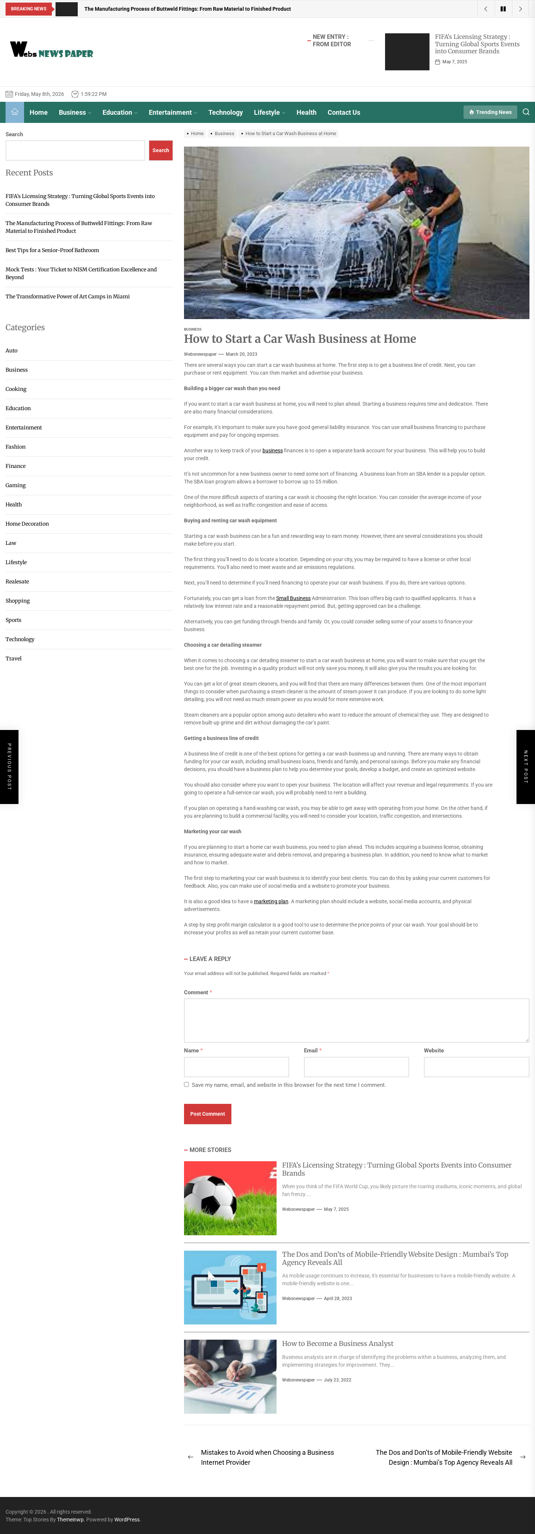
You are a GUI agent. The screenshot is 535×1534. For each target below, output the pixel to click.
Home (39, 112)
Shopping (18, 600)
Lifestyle (269, 112)
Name (193, 1050)
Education (120, 112)
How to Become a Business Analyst (338, 1343)
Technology (225, 112)
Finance (16, 466)
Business (75, 112)
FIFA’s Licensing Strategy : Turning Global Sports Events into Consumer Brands (477, 43)
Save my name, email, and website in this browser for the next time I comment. (289, 1085)
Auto (11, 350)
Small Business (293, 598)
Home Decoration (27, 523)
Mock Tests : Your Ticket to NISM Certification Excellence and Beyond (81, 273)
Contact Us (344, 112)
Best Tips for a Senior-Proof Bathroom (52, 250)
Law (11, 543)
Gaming (16, 485)
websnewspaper (200, 354)
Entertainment (173, 112)
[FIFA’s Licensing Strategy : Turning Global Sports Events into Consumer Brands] (407, 51)
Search (14, 134)
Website (434, 1050)
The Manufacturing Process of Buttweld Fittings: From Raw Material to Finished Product (79, 227)
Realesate (17, 581)
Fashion (16, 446)
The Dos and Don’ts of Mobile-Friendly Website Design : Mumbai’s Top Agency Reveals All (395, 1258)
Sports (13, 620)
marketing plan (271, 901)
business (273, 450)
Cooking (16, 389)
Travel (13, 658)
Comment (198, 992)
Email (313, 1050)
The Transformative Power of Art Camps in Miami (68, 296)
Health (307, 112)
